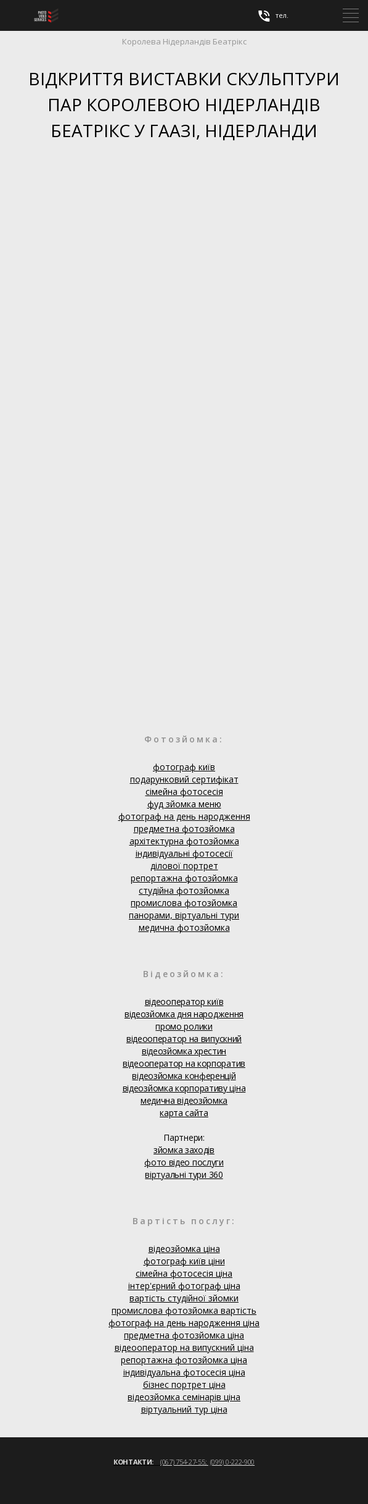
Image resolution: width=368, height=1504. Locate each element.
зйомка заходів (184, 1150)
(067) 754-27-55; (184, 1461)
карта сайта (184, 1113)
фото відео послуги (184, 1162)
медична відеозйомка (184, 1100)
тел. (272, 16)
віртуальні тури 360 (184, 1174)
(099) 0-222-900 (232, 1461)
